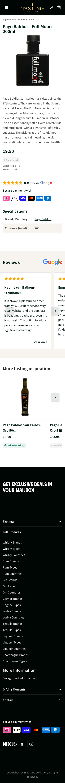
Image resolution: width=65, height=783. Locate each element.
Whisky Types (11, 548)
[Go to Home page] (32, 7)
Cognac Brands (12, 598)
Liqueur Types (12, 642)
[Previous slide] (10, 311)
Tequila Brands (12, 623)
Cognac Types (12, 605)
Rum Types (10, 567)
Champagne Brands (15, 655)
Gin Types (9, 586)
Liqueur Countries (14, 648)
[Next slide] (55, 311)
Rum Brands (11, 561)
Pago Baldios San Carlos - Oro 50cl (22, 428)
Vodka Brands (12, 611)
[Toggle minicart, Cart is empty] (58, 7)
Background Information (19, 678)
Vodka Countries (13, 617)
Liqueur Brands (13, 636)
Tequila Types (12, 630)
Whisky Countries (14, 555)
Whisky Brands (12, 542)
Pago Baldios (43, 219)
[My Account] (52, 7)
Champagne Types (15, 661)
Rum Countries (12, 573)
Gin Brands (10, 580)
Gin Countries (11, 592)
